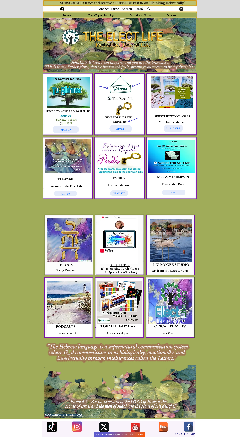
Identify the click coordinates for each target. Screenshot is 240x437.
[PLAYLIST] (173, 192)
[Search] (149, 9)
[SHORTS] (120, 128)
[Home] (181, 9)
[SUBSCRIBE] (173, 128)
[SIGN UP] (66, 129)
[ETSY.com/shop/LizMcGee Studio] (119, 434)
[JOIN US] (65, 193)
